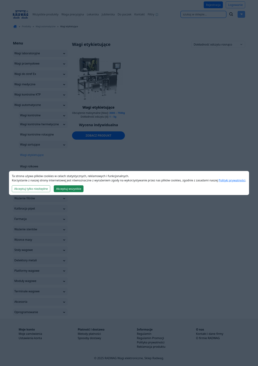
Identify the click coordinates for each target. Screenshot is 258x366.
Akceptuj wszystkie (68, 189)
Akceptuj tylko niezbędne (31, 189)
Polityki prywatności (232, 180)
